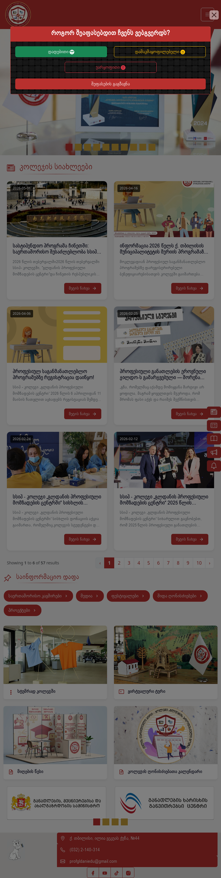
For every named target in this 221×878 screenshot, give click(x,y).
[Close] (214, 15)
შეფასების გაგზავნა (110, 84)
